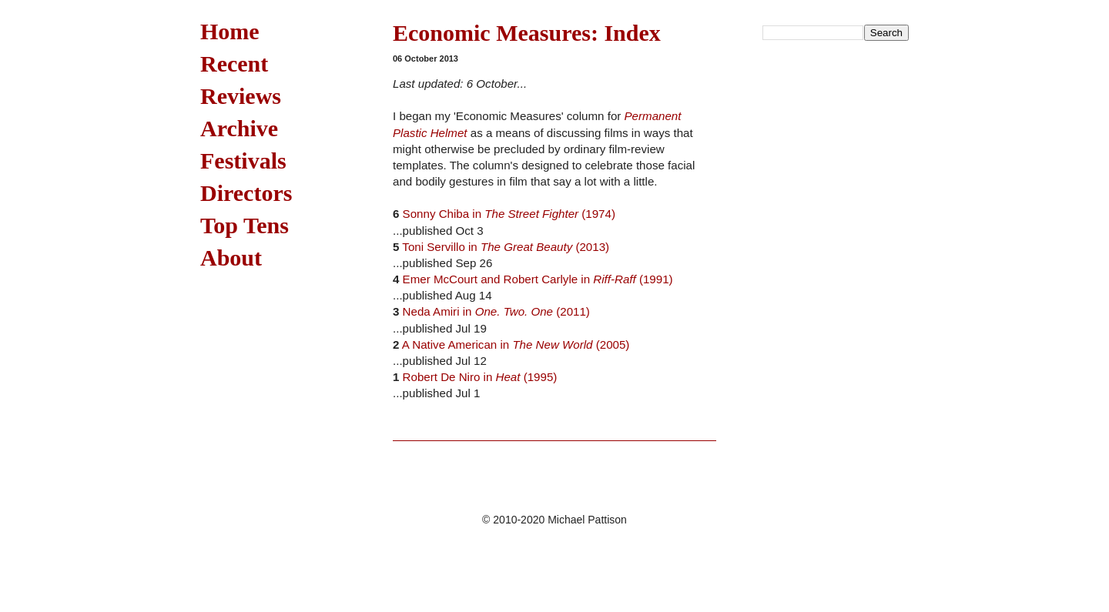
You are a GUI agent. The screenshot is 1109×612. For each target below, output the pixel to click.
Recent (234, 63)
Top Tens (244, 225)
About (231, 257)
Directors (246, 193)
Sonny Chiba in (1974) (509, 213)
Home (230, 31)
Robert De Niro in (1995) (480, 376)
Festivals (243, 160)
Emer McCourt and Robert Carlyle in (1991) (538, 279)
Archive (239, 128)
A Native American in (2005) (516, 344)
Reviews (240, 96)
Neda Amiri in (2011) (496, 311)
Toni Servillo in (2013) (505, 246)
